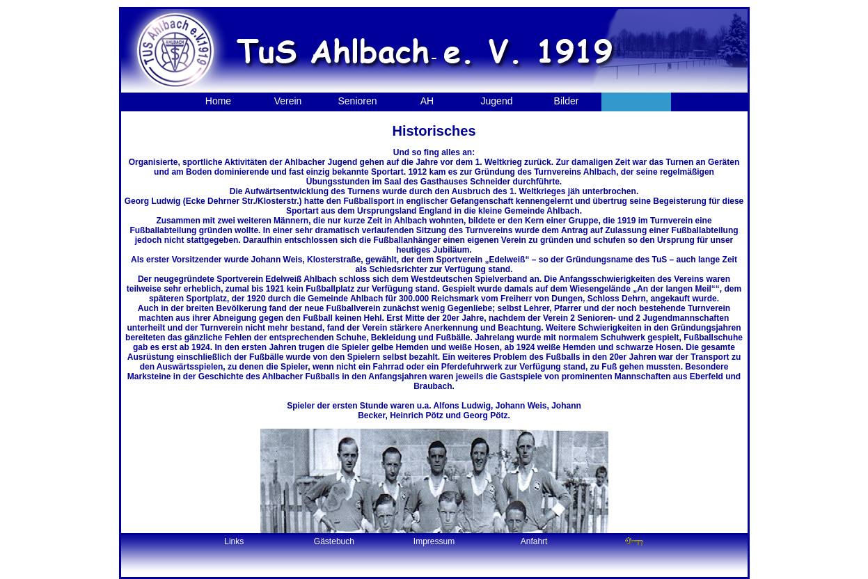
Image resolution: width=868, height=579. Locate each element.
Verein (288, 100)
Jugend (497, 100)
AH (427, 100)
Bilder (566, 100)
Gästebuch (334, 541)
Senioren (357, 100)
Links (234, 541)
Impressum (434, 541)
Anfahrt (534, 541)
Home (218, 100)
